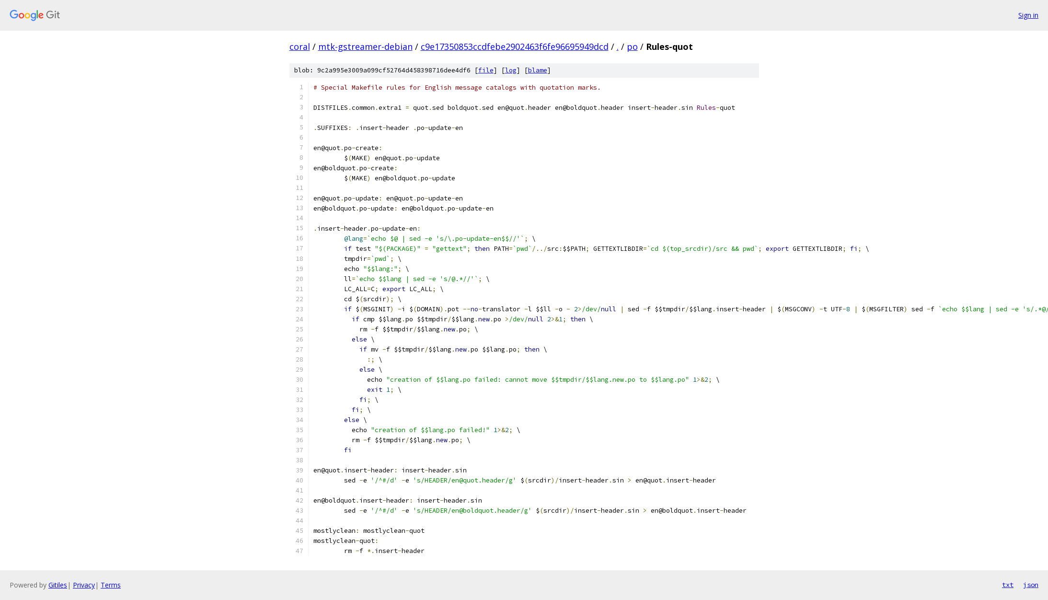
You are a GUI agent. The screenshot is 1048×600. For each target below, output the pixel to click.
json (1030, 584)
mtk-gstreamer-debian (365, 46)
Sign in (1028, 15)
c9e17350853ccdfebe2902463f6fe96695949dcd (515, 46)
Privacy (84, 584)
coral (299, 46)
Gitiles (57, 584)
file (486, 70)
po (632, 46)
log (511, 70)
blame (537, 70)
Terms (111, 584)
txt (1007, 584)
